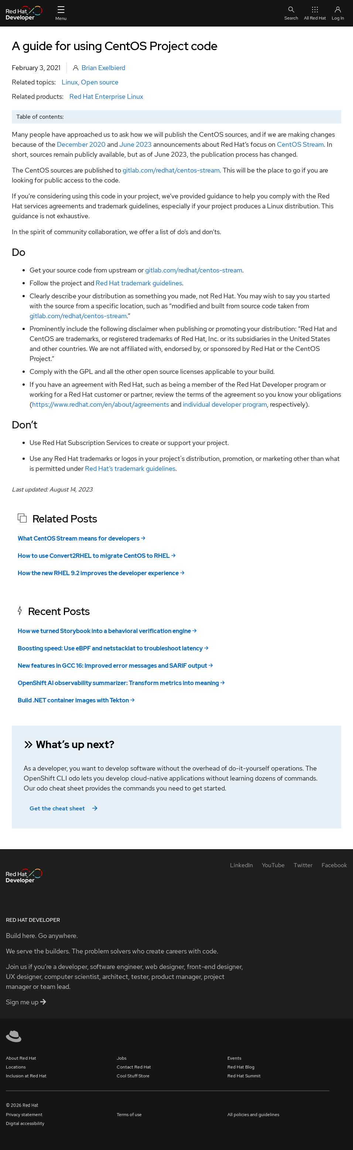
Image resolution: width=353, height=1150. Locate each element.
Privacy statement (24, 1115)
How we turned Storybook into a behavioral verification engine (104, 631)
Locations (15, 1067)
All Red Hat (315, 13)
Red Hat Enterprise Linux (106, 96)
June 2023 (135, 144)
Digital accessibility (25, 1123)
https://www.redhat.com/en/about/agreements (100, 404)
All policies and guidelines (253, 1115)
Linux (70, 82)
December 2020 (81, 144)
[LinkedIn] (241, 865)
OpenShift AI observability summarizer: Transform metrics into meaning (118, 683)
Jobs (121, 1058)
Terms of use (129, 1115)
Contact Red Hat (134, 1067)
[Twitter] (303, 865)
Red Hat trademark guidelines (139, 283)
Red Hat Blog (240, 1067)
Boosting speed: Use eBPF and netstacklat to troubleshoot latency (110, 648)
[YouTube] (273, 865)
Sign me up (26, 1002)
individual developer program (225, 404)
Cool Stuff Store (133, 1076)
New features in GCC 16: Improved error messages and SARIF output (112, 666)
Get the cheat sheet (64, 808)
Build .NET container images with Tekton (73, 700)
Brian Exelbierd (103, 67)
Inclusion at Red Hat (26, 1076)
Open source (100, 82)
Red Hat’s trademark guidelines (130, 468)
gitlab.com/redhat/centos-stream (171, 170)
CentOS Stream (300, 144)
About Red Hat (21, 1058)
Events (234, 1058)
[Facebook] (334, 865)
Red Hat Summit (244, 1076)
